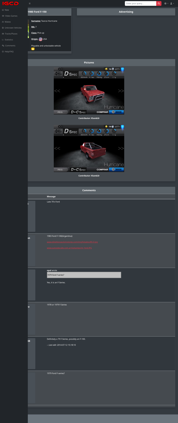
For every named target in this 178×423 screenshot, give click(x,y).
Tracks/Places (9, 33)
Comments (8, 45)
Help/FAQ (8, 51)
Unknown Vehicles (12, 27)
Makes (6, 21)
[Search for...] (140, 3)
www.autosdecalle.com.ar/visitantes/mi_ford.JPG (90, 248)
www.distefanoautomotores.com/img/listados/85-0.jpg (93, 242)
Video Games (9, 15)
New (5, 10)
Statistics (7, 39)
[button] (166, 3)
